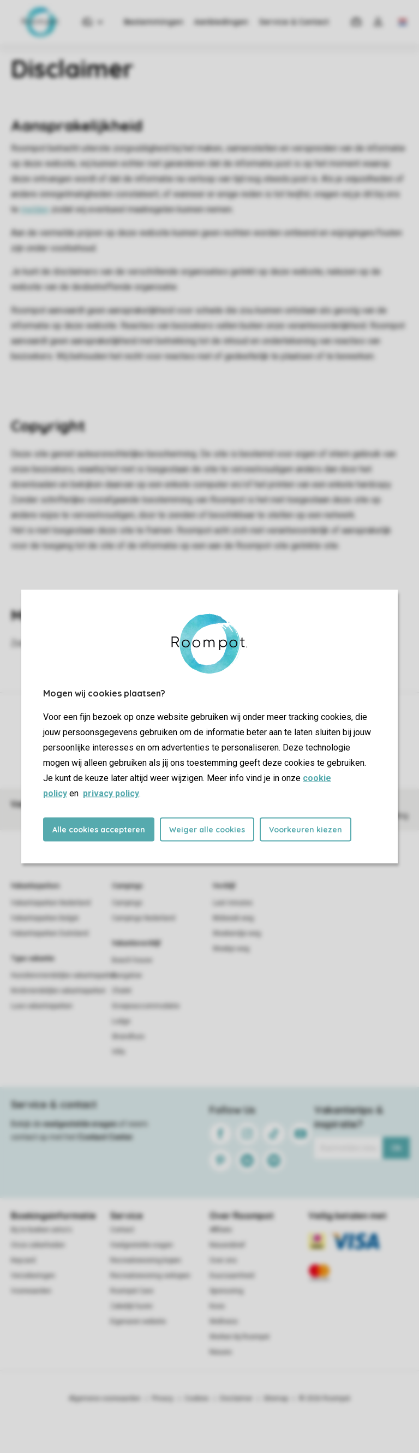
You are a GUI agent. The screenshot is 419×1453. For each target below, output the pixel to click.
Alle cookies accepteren (98, 830)
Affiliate (221, 1230)
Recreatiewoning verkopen (150, 1275)
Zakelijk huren (131, 1306)
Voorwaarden (31, 1291)
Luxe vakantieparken (42, 1006)
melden (35, 209)
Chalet (121, 991)
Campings (127, 886)
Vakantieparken (35, 886)
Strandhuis (128, 1036)
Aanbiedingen (221, 22)
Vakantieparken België (45, 918)
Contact (122, 1230)
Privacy (162, 1398)
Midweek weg (233, 918)
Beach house (132, 960)
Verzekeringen (33, 1275)
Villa (118, 1052)
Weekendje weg (237, 933)
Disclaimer (236, 1398)
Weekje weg (231, 948)
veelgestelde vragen (80, 1123)
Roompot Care (131, 1291)
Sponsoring (226, 1291)
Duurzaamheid (232, 1275)
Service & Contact (294, 22)
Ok (396, 1148)
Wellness (224, 1321)
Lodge (121, 1021)
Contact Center (105, 1137)
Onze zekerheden (38, 1245)
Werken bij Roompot (240, 1337)
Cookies (196, 1398)
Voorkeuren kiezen (305, 830)
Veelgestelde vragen (141, 1245)
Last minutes (233, 903)
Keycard (23, 1260)
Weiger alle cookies (207, 830)
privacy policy (111, 793)
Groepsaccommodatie (145, 1006)
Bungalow (127, 975)
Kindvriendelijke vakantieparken (58, 991)
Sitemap (276, 1398)
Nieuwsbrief (227, 1245)
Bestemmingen (153, 22)
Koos (217, 1306)
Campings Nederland (143, 918)
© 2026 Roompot (324, 1398)
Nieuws (221, 1352)
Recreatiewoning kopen (145, 1260)
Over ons (223, 1260)
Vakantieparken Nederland (51, 903)
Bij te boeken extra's (41, 1230)
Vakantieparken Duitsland (49, 933)
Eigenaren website (138, 1321)
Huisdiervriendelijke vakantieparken (64, 975)
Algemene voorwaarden (105, 1398)
